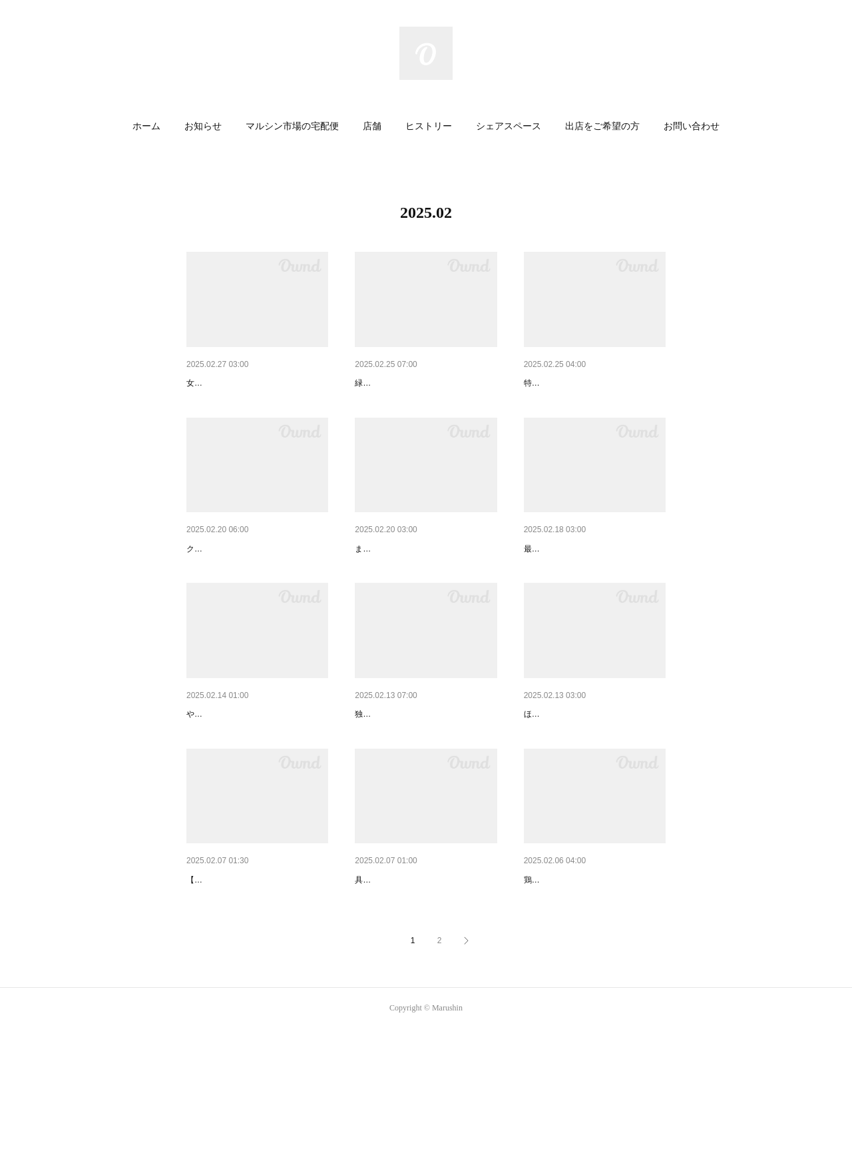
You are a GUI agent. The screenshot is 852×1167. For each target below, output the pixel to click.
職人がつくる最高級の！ (575, 583)
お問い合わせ (692, 126)
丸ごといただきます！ (401, 383)
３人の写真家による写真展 (242, 983)
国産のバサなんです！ (233, 583)
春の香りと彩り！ (561, 383)
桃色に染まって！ (223, 383)
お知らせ (203, 126)
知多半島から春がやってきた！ (420, 783)
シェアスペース (508, 126)
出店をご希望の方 (602, 126)
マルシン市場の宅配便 (292, 126)
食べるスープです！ (397, 983)
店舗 (372, 126)
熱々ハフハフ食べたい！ (575, 983)
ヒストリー (428, 126)
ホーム (146, 126)
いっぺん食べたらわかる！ (411, 583)
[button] (146, 127)
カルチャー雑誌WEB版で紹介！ (253, 783)
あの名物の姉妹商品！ (570, 783)
